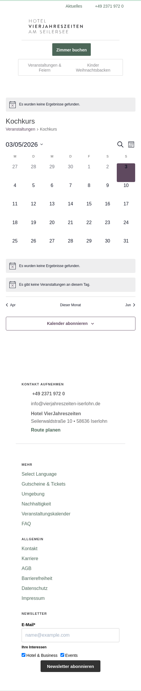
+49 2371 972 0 (109, 6)
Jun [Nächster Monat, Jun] (130, 305)
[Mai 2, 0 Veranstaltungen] (107, 172)
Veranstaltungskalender (46, 513)
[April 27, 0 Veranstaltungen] (15, 172)
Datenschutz (35, 588)
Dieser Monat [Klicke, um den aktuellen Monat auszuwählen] (70, 305)
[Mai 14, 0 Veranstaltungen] (70, 209)
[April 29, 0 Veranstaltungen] (52, 172)
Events (71, 655)
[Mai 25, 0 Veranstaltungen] (15, 247)
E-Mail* (28, 624)
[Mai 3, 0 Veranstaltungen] (126, 172)
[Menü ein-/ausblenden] (22, 26)
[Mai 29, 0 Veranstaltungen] (89, 247)
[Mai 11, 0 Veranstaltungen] (15, 209)
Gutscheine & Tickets (43, 484)
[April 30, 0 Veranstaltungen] (70, 172)
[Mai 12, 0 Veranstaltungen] (33, 209)
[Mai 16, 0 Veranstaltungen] (107, 209)
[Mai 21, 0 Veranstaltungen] (70, 228)
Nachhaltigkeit (36, 503)
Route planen (45, 429)
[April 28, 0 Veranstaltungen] (33, 172)
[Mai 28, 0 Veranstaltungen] (70, 247)
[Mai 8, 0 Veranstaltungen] (89, 191)
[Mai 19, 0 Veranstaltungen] (33, 228)
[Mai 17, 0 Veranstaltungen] (126, 209)
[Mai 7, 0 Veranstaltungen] (70, 191)
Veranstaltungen (20, 129)
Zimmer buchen (71, 50)
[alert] (70, 105)
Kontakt (29, 548)
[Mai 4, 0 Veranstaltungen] (15, 191)
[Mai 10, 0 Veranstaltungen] (126, 191)
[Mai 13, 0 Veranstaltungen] (52, 209)
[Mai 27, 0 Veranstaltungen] (52, 247)
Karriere (30, 558)
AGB (27, 568)
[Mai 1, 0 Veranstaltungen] (89, 172)
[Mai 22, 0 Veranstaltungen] (89, 228)
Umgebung (33, 493)
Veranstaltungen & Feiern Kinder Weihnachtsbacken (69, 68)
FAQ (26, 523)
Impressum (33, 598)
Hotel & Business (42, 655)
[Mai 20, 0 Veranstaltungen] (52, 228)
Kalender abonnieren (67, 323)
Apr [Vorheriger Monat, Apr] (11, 305)
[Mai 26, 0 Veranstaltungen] (33, 247)
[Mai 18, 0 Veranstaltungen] (15, 228)
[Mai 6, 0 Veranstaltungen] (52, 191)
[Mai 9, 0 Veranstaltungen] (107, 191)
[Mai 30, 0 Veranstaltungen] (107, 247)
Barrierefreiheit (37, 578)
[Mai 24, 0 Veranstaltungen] (126, 228)
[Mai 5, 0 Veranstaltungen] (33, 191)
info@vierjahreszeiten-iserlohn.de (65, 403)
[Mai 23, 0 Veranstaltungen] (107, 228)
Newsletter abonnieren (70, 666)
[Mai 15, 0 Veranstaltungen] (89, 209)
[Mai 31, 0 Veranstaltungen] (126, 247)
